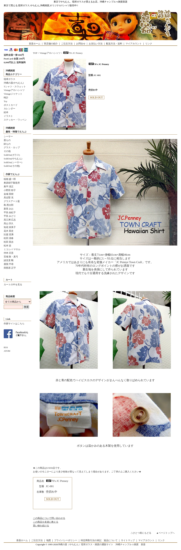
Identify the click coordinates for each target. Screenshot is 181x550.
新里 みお (8, 208)
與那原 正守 (10, 267)
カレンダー (9, 108)
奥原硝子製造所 (12, 182)
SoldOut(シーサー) (13, 162)
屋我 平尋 (8, 264)
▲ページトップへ (165, 533)
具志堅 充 (8, 197)
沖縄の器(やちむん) (14, 82)
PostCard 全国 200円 (14, 58)
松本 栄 (7, 245)
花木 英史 (8, 231)
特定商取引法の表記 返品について (99, 540)
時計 (6, 97)
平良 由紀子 (10, 212)
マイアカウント (134, 43)
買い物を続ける (41, 525)
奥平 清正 (8, 186)
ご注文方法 (67, 43)
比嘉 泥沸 (8, 234)
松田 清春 (8, 238)
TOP (35, 53)
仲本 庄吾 (8, 253)
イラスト (8, 116)
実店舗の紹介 (51, 43)
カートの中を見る (13, 284)
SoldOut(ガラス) (12, 155)
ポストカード (11, 105)
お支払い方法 (96, 43)
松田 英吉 (8, 242)
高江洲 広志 (10, 219)
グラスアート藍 (12, 201)
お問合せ (80, 43)
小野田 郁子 (10, 190)
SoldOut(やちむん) (13, 158)
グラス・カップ (12, 147)
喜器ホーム (34, 43)
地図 (48, 540)
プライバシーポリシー (65, 540)
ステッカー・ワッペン (15, 119)
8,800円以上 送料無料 (15, 62)
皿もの (7, 140)
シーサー (8, 136)
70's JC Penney (73, 53)
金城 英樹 (8, 194)
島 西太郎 (8, 205)
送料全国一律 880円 (14, 55)
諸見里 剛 (8, 260)
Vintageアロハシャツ (14, 90)
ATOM (7, 351)
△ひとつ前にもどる (141, 533)
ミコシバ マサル (12, 249)
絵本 (6, 112)
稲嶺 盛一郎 (10, 179)
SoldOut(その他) (12, 166)
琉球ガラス (9, 79)
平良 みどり (10, 216)
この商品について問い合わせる (49, 518)
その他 (7, 151)
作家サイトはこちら (14, 323)
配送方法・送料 (114, 43)
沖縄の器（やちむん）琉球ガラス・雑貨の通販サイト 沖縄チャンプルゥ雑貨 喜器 (101, 544)
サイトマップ (128, 540)
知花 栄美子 (10, 227)
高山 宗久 (8, 223)
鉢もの (7, 144)
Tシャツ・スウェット (15, 86)
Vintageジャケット (13, 93)
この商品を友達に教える (45, 522)
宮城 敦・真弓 (11, 256)
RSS (6, 347)
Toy (5, 101)
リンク (148, 43)
